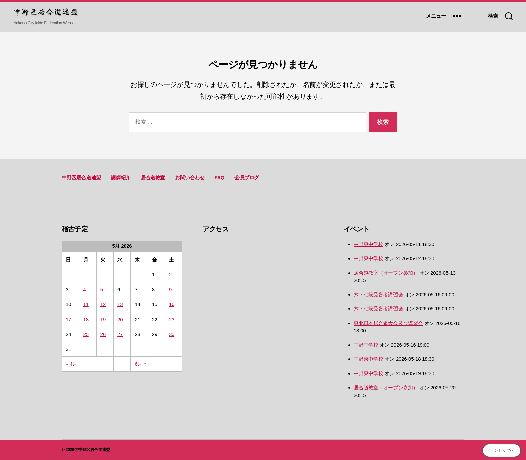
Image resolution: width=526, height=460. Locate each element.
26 (103, 334)
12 (103, 304)
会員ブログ (246, 177)
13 (120, 304)
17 (68, 319)
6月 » (140, 364)
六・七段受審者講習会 (378, 294)
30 (171, 334)
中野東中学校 (368, 244)
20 (120, 319)
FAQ (219, 177)
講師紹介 (120, 177)
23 (171, 319)
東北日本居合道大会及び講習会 (388, 323)
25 (86, 334)
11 (86, 304)
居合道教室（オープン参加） (386, 273)
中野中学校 (366, 345)
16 (171, 304)
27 (120, 334)
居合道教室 (153, 177)
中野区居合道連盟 (81, 177)
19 (103, 319)
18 (86, 319)
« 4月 (71, 364)
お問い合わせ (190, 177)
